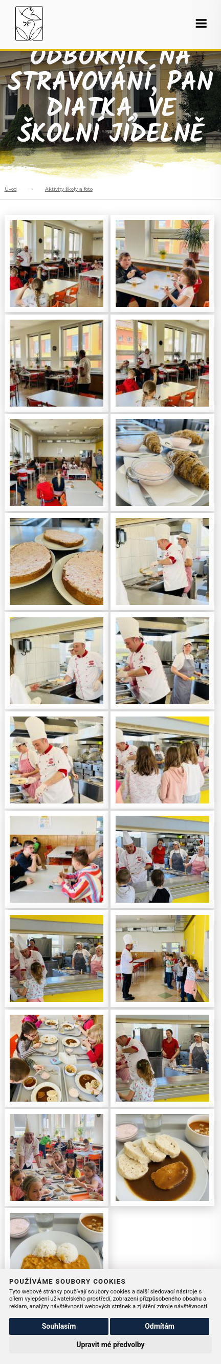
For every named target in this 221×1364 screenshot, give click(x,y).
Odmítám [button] (159, 1326)
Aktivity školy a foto (69, 189)
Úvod (11, 189)
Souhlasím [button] (59, 1326)
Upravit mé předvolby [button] (110, 1344)
